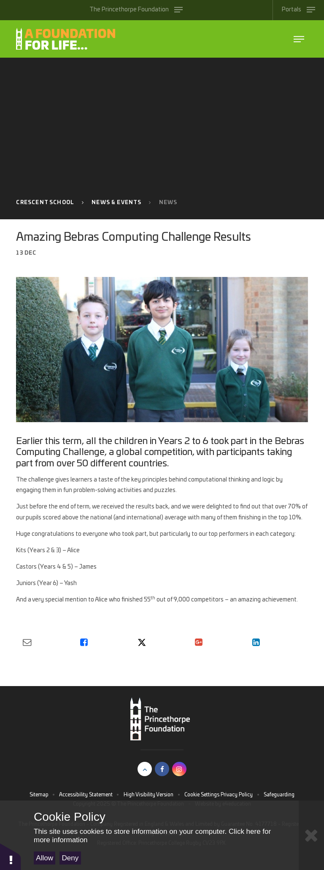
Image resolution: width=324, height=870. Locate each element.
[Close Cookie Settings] (311, 835)
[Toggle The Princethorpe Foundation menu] (136, 10)
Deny (70, 858)
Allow (44, 858)
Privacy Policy (237, 794)
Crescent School (45, 202)
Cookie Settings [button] (201, 794)
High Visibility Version (148, 794)
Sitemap (39, 794)
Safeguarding (279, 794)
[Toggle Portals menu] (298, 10)
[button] (10, 856)
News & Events (116, 202)
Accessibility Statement (86, 794)
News (168, 202)
